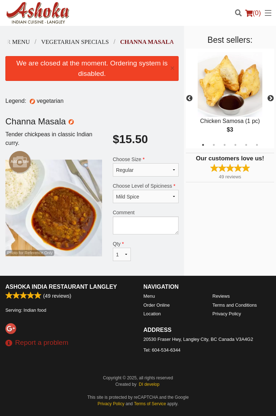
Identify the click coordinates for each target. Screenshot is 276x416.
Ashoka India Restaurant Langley (61, 287)
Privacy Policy (226, 313)
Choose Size (146, 166)
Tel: (161, 350)
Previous (189, 98)
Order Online (156, 305)
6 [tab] (257, 144)
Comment (146, 222)
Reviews (221, 296)
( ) (253, 13)
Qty (122, 251)
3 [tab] (224, 144)
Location (152, 313)
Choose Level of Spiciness (146, 193)
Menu (149, 296)
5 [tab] (246, 144)
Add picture (20, 162)
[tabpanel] (230, 98)
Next (270, 98)
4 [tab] (235, 144)
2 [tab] (213, 144)
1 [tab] (203, 144)
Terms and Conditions (234, 305)
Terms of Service (150, 403)
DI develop (149, 384)
